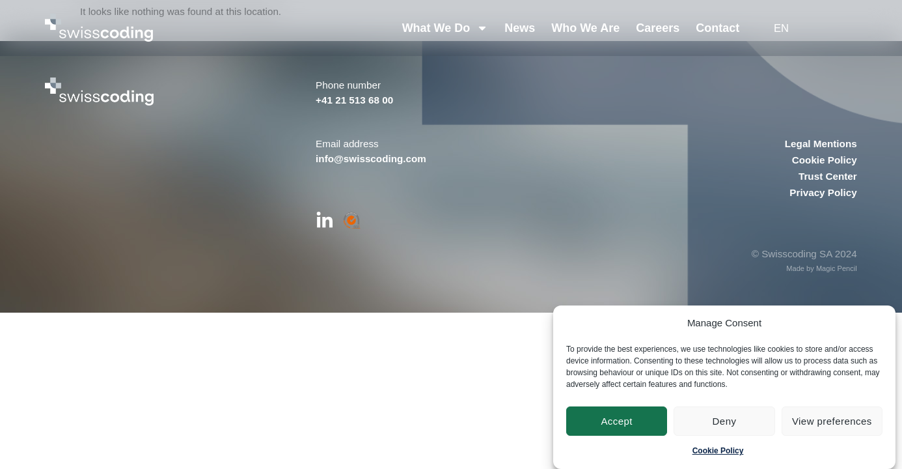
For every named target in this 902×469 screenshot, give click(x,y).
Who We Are (586, 28)
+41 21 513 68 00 (354, 100)
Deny (725, 421)
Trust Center (828, 176)
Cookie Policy (718, 450)
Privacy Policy (822, 192)
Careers (658, 28)
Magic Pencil (836, 268)
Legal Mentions (821, 143)
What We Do (445, 28)
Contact (718, 28)
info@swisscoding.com (371, 158)
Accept (617, 421)
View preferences (832, 421)
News (520, 28)
